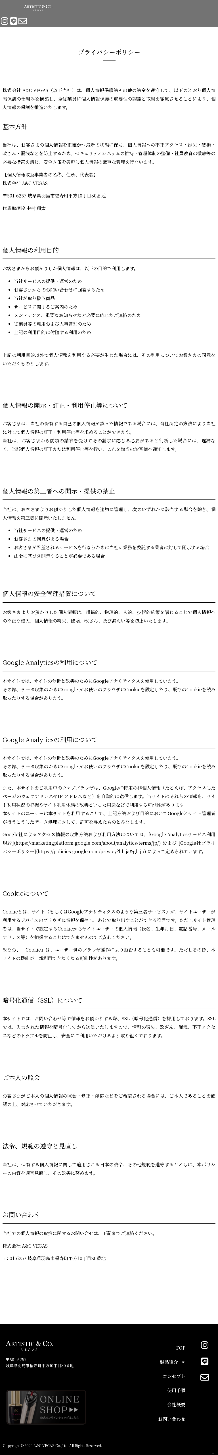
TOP (180, 1347)
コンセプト (174, 1376)
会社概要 (176, 1404)
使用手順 (176, 1390)
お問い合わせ (171, 1419)
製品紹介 (172, 1362)
